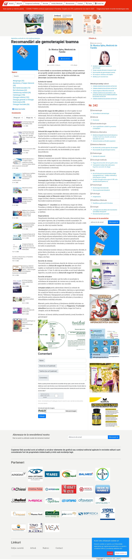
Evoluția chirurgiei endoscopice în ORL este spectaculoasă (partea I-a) (105, 180)
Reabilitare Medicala (98, 200)
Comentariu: (43, 378)
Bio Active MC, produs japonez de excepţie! (105, 147)
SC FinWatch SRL (109, 559)
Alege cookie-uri (120, 553)
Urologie (94, 207)
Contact (94, 3)
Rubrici (46, 548)
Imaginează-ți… (97, 196)
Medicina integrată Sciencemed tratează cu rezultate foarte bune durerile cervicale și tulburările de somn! (105, 137)
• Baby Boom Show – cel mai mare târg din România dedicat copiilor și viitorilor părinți (32, 9)
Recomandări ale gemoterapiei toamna (104, 149)
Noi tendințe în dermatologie (101, 113)
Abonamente (84, 3)
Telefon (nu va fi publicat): (48, 371)
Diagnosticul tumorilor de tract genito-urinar (105, 163)
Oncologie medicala (98, 160)
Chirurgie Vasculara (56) (21, 104)
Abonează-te (113, 437)
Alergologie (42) (18, 81)
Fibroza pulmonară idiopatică (101, 190)
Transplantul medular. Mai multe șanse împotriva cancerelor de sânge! (104, 166)
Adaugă (42, 416)
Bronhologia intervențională (100, 188)
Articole (34, 3)
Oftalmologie (96, 153)
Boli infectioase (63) (20, 90)
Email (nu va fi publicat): (47, 366)
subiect (106, 84)
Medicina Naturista (34, 38)
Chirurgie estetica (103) (21, 97)
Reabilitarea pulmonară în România (103, 203)
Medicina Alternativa (98, 132)
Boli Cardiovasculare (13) (21, 88)
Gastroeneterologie (98, 124)
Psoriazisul (96, 120)
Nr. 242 (26, 38)
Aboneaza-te (113, 222)
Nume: (41, 360)
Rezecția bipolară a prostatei (101, 214)
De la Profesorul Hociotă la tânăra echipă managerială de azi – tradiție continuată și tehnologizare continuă (105, 175)
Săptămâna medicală (17, 38)
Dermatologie (96, 110)
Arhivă (33, 548)
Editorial (94, 117)
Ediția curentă (17, 548)
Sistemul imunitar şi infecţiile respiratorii (104, 141)
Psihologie (95, 194)
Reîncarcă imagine (71, 411)
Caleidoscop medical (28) (22, 93)
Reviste (60, 3)
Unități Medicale (71, 3)
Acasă (26, 3)
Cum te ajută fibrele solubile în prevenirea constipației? (104, 127)
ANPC (119, 559)
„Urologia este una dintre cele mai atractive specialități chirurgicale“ (105, 210)
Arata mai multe (18, 109)
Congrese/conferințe (47, 3)
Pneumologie (96, 185)
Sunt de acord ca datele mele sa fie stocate (51, 395)
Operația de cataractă (99, 156)
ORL (92, 170)
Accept (110, 553)
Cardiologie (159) (19, 95)
